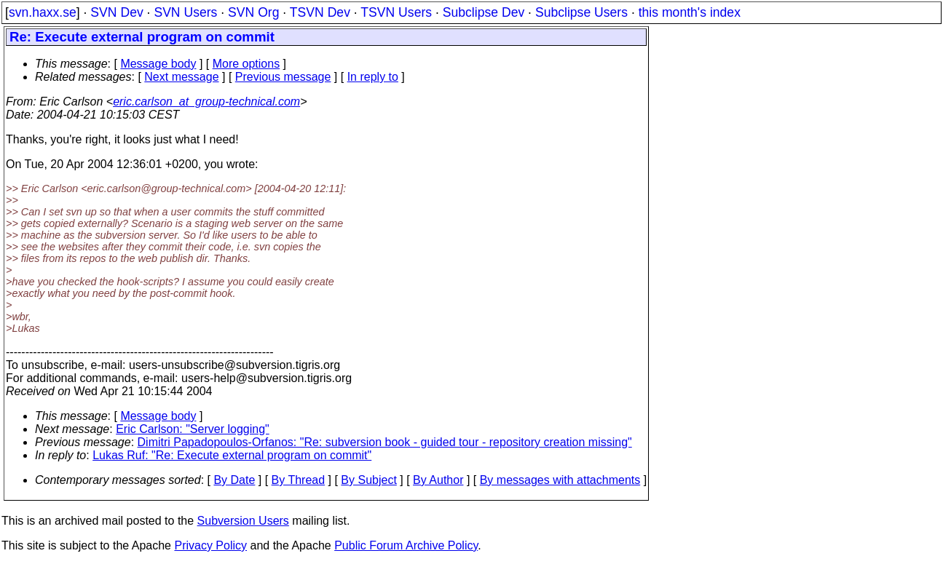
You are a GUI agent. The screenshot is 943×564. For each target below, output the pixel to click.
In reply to (372, 77)
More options (246, 63)
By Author (438, 480)
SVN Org (253, 12)
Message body (158, 63)
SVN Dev (116, 12)
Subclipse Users (581, 12)
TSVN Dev (320, 12)
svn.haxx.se (42, 12)
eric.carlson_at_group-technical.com (206, 101)
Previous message (283, 77)
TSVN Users (396, 12)
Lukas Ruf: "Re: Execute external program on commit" (231, 455)
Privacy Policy (210, 545)
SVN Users (185, 12)
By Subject (368, 480)
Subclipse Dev (483, 12)
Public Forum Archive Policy (406, 545)
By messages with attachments (560, 480)
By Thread (298, 480)
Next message (181, 77)
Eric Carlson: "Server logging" (192, 429)
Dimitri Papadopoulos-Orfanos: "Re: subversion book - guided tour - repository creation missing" (385, 442)
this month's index (690, 12)
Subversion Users (243, 521)
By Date (234, 480)
